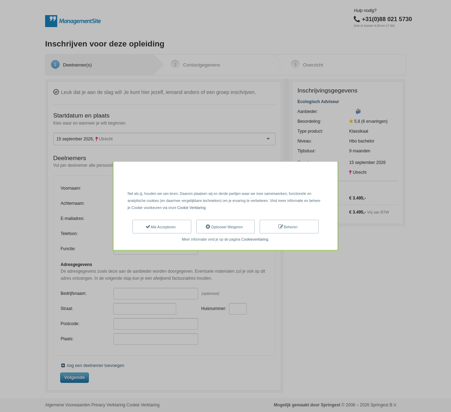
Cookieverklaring (254, 239)
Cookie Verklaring (191, 207)
